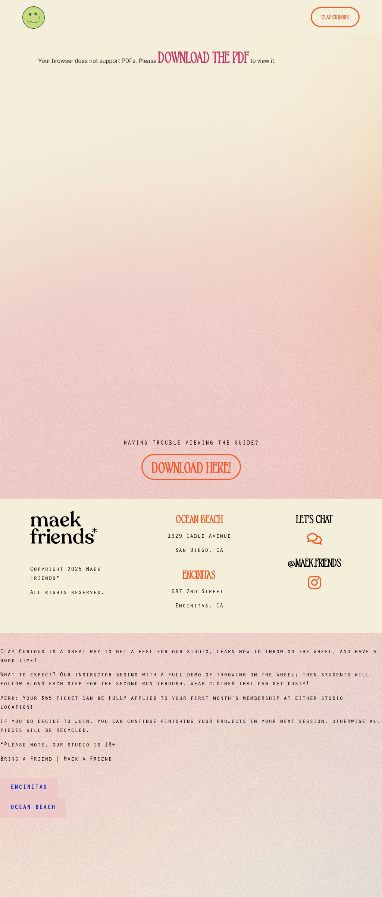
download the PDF (203, 57)
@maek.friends (314, 562)
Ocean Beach (199, 518)
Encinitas (199, 574)
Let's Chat (314, 518)
